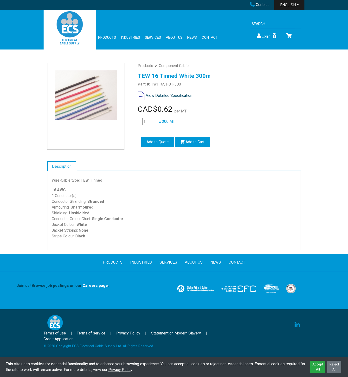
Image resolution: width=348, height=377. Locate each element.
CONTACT (210, 37)
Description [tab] (61, 166)
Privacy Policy (120, 369)
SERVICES (153, 37)
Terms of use (55, 333)
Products (145, 65)
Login (263, 35)
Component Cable (174, 65)
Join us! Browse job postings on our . (63, 285)
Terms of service (91, 333)
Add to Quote (158, 142)
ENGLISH (288, 5)
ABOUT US (174, 37)
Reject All (334, 366)
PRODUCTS (107, 37)
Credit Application (58, 339)
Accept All (317, 366)
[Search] (273, 23)
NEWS (192, 37)
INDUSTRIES (130, 37)
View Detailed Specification (169, 95)
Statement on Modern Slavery (176, 333)
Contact (259, 4)
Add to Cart (192, 142)
